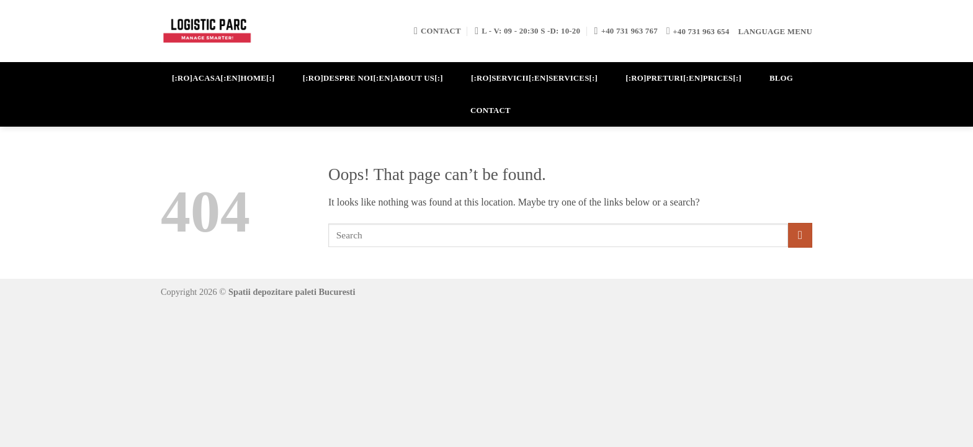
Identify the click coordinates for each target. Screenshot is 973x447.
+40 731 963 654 (701, 31)
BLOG (781, 78)
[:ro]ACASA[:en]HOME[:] (223, 78)
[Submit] (800, 235)
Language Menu (775, 31)
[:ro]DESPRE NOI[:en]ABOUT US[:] (373, 78)
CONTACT (490, 110)
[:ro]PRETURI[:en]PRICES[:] (684, 78)
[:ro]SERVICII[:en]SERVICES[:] (534, 78)
